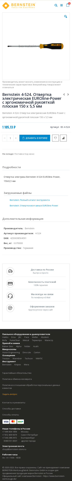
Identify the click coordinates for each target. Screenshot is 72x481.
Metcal (26, 340)
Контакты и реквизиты (13, 402)
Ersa (13, 337)
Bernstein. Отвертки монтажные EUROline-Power (34, 205)
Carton (37, 352)
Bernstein (6, 364)
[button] (66, 19)
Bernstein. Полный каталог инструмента (30, 200)
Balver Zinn (7, 346)
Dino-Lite (27, 352)
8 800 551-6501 (10, 440)
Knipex (17, 364)
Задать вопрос (9, 394)
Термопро (37, 340)
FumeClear (15, 340)
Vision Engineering (11, 352)
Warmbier (17, 358)
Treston (6, 358)
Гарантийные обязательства (16, 373)
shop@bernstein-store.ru (14, 449)
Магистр (49, 340)
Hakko (5, 337)
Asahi (35, 346)
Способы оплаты (10, 414)
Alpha (18, 346)
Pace (26, 337)
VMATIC (39, 358)
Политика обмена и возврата (17, 379)
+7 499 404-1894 (9, 431)
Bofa (4, 340)
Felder (27, 346)
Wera (26, 364)
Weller (35, 337)
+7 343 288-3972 (9, 437)
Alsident (45, 337)
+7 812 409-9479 (9, 434)
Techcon (29, 358)
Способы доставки (11, 408)
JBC (19, 337)
